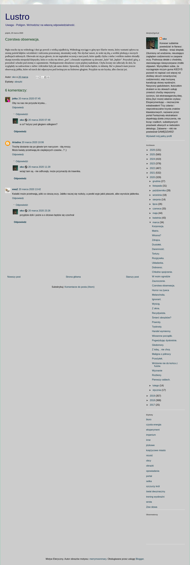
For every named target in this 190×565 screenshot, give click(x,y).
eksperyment (153, 429)
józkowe (150, 445)
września (158, 195)
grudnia (157, 181)
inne (148, 440)
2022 (153, 168)
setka (149, 481)
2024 (153, 159)
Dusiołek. (157, 244)
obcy (148, 460)
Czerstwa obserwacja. (163, 285)
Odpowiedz (18, 107)
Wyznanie (157, 370)
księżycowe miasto (156, 450)
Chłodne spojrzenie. (162, 272)
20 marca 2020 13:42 (30, 189)
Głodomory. (158, 345)
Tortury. (156, 253)
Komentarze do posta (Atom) (80, 287)
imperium (151, 435)
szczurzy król (153, 486)
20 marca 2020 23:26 (39, 210)
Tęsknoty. (157, 326)
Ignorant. (156, 299)
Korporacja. (158, 226)
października (159, 190)
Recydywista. (159, 313)
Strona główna (73, 277)
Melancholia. (158, 295)
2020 (153, 177)
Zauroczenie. (159, 281)
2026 (153, 150)
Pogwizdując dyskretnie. (164, 340)
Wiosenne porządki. (162, 336)
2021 (153, 173)
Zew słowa (151, 507)
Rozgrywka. (158, 258)
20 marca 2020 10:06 (33, 142)
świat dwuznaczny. (155, 491)
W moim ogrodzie (161, 276)
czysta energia (153, 424)
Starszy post (132, 277)
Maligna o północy (161, 354)
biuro (148, 419)
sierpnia (157, 199)
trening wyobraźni (155, 496)
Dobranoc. (157, 267)
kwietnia (157, 218)
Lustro (17, 17)
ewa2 (15, 189)
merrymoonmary (97, 559)
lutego (156, 385)
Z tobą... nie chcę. (161, 349)
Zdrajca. (156, 240)
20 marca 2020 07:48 (39, 120)
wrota (149, 502)
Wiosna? (156, 235)
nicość (149, 455)
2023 (153, 163)
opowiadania (152, 471)
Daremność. (158, 249)
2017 (153, 405)
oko (22, 120)
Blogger (140, 559)
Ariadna (16, 142)
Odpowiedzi (22, 114)
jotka (15, 98)
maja (155, 213)
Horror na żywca (160, 290)
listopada (158, 186)
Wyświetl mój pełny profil (159, 136)
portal (149, 476)
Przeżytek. (157, 358)
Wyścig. (156, 304)
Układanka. (158, 263)
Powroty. (156, 322)
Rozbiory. (157, 375)
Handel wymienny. (161, 331)
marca (156, 222)
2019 (153, 396)
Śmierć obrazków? (161, 317)
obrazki (18, 81)
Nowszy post (14, 277)
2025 (153, 154)
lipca (155, 204)
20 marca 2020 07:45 (29, 98)
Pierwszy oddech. (161, 379)
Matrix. (155, 231)
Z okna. (156, 308)
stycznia (157, 390)
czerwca (157, 208)
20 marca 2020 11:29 (39, 167)
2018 (153, 400)
